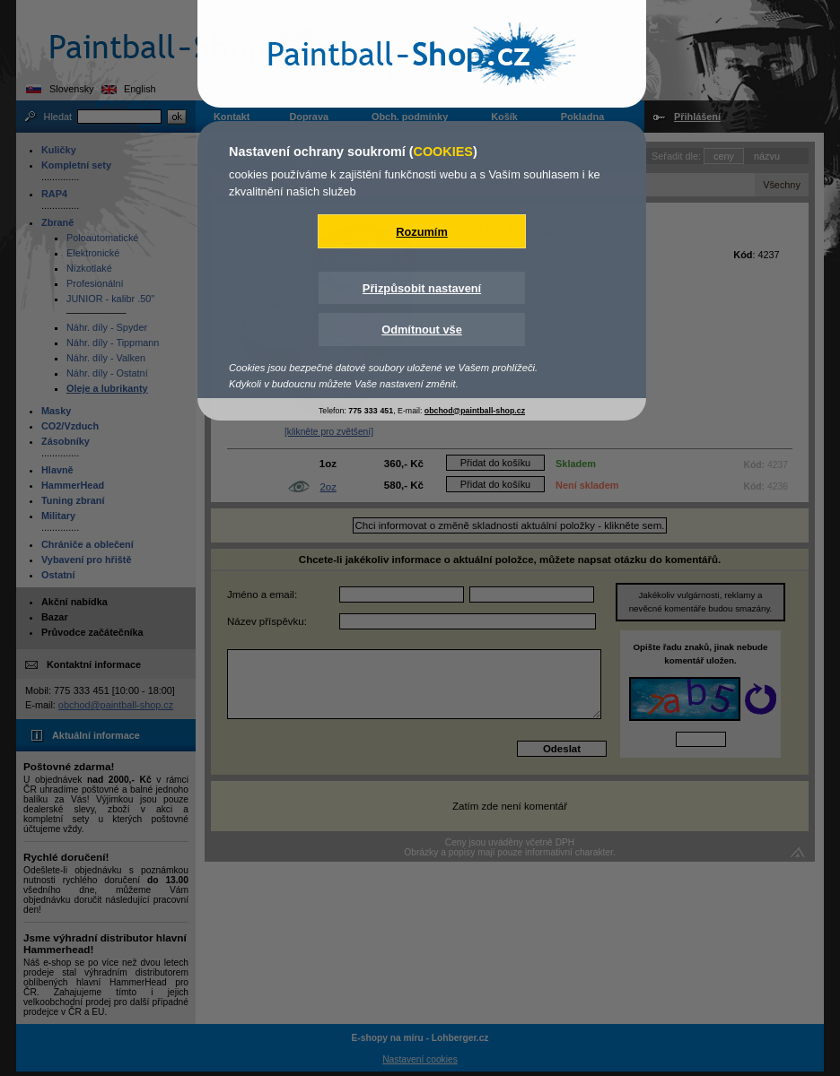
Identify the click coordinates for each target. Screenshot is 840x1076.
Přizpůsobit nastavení (422, 288)
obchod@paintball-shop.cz (474, 410)
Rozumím (422, 232)
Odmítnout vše (421, 329)
